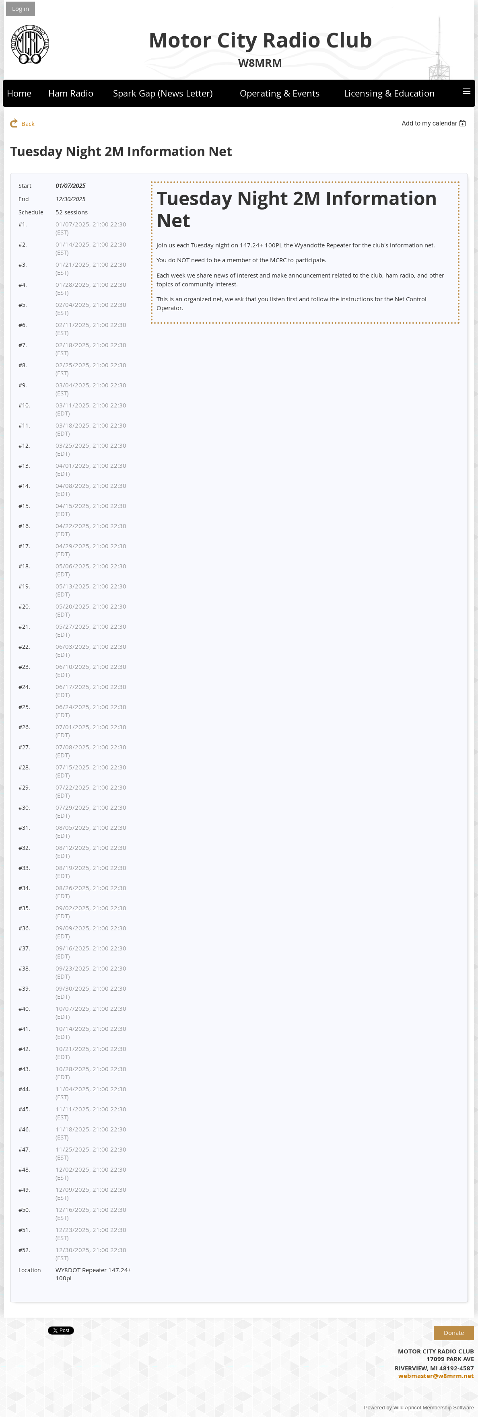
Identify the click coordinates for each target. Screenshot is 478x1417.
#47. (24, 1149)
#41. (24, 1028)
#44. (24, 1089)
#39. (24, 988)
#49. (24, 1189)
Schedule (31, 212)
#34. (24, 888)
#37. (24, 948)
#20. (24, 606)
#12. (24, 445)
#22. (24, 646)
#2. (23, 244)
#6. (23, 325)
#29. (24, 787)
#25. (24, 707)
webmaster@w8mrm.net (436, 1376)
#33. (24, 868)
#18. (24, 566)
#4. (23, 284)
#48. (24, 1169)
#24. (24, 687)
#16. (24, 526)
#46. (24, 1129)
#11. (24, 425)
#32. (24, 847)
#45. (24, 1109)
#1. (23, 224)
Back (28, 123)
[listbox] (435, 123)
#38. (24, 968)
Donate (454, 1333)
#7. (23, 345)
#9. (23, 385)
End (24, 199)
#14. (24, 485)
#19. (24, 586)
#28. (24, 767)
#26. (24, 727)
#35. (24, 908)
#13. (24, 465)
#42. (24, 1049)
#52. (24, 1250)
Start (25, 185)
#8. (23, 365)
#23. (24, 666)
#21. (24, 626)
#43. (24, 1069)
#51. (24, 1230)
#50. (24, 1209)
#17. (24, 546)
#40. (24, 1008)
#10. (24, 405)
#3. (23, 264)
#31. (24, 827)
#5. (23, 304)
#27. (24, 747)
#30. (24, 807)
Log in (20, 8)
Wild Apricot (407, 1408)
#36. (24, 928)
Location (30, 1270)
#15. (24, 506)
